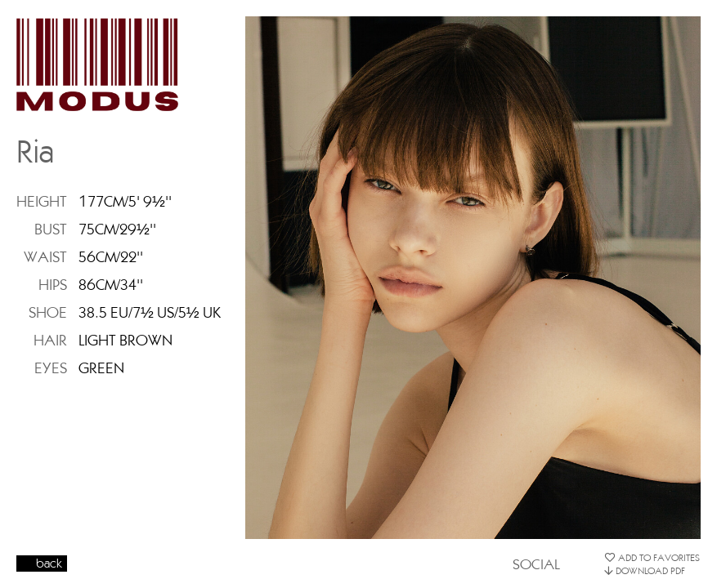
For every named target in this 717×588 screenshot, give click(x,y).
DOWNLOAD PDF (644, 570)
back (49, 563)
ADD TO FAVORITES (652, 557)
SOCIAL (536, 564)
